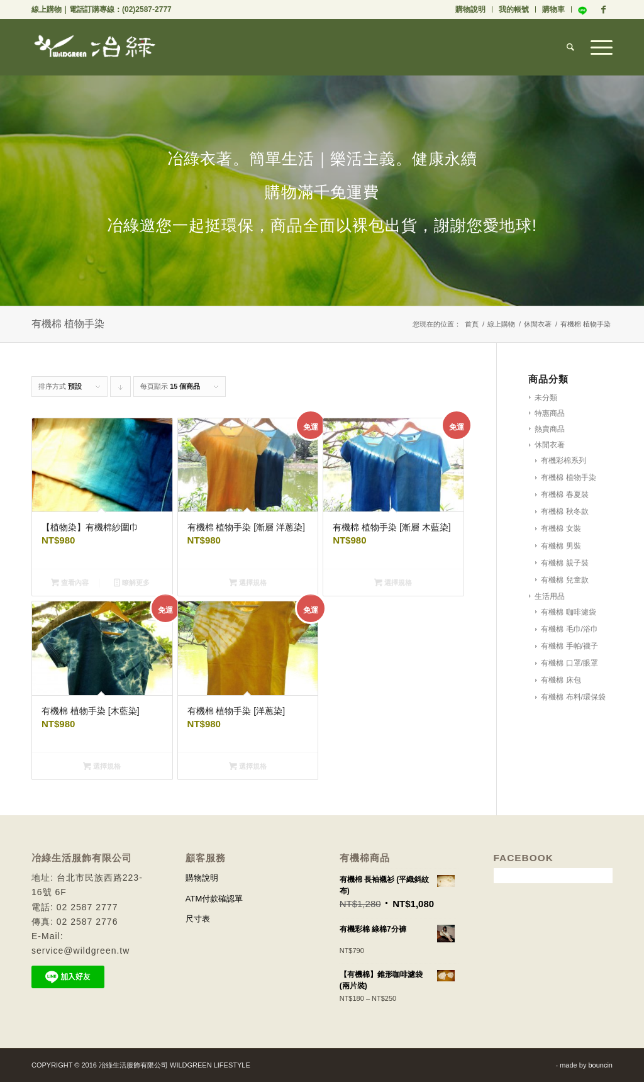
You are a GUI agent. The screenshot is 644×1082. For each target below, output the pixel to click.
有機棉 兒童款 (564, 580)
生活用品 (550, 596)
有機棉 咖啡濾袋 (568, 612)
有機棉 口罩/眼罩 (569, 663)
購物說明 (470, 9)
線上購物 (46, 9)
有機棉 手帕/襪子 (569, 646)
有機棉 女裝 (560, 528)
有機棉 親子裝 (564, 563)
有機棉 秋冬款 (564, 511)
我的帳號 (514, 9)
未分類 (546, 397)
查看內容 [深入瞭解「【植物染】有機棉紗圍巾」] (70, 582)
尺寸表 (198, 918)
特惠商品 (550, 413)
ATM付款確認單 (214, 898)
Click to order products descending (121, 389)
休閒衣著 (538, 324)
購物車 (553, 9)
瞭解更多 (132, 582)
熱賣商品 (550, 429)
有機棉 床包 (560, 680)
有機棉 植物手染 (568, 477)
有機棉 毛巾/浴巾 (569, 629)
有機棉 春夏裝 (564, 494)
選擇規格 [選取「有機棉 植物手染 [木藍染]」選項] (102, 766)
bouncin (600, 1065)
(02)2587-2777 (147, 9)
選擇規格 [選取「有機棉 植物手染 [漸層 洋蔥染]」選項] (248, 582)
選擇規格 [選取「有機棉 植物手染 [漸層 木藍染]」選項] (393, 582)
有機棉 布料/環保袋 (573, 697)
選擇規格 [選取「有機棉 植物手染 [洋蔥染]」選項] (248, 766)
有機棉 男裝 (560, 546)
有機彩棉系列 (563, 460)
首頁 (472, 324)
